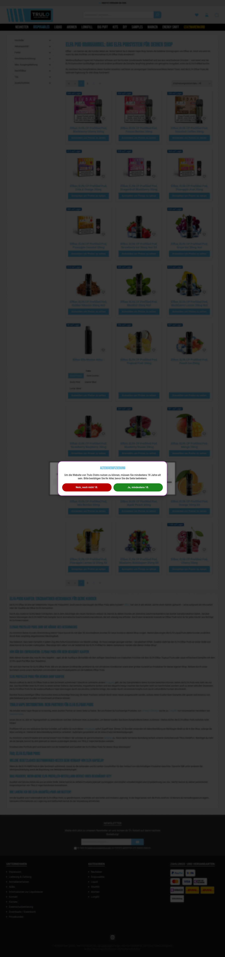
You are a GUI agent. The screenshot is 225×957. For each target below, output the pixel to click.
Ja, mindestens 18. (138, 487)
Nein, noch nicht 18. (87, 487)
